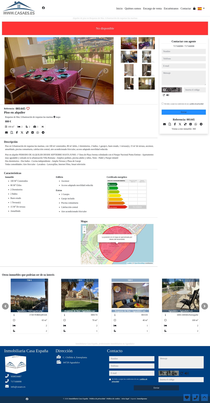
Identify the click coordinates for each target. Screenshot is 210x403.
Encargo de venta (152, 8)
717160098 (178, 46)
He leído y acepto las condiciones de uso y (183, 104)
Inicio (119, 8)
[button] (5, 306)
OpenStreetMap (139, 263)
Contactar (186, 8)
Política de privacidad (97, 399)
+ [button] (84, 228)
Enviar (184, 112)
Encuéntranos (171, 8)
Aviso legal (125, 399)
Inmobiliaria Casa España (79, 399)
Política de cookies (113, 399)
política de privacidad (196, 104)
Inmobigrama (142, 399)
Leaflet (129, 263)
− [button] (84, 232)
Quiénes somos (133, 8)
